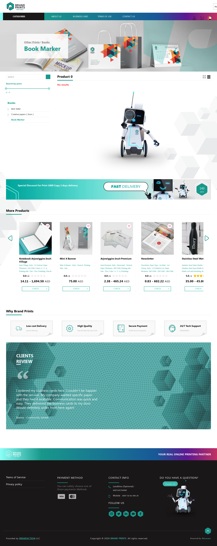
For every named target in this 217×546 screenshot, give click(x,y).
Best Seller (16, 108)
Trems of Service (15, 477)
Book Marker (18, 119)
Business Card (80, 16)
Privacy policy (14, 484)
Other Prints (32, 42)
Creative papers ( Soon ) (22, 114)
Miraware (206, 538)
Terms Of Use (105, 16)
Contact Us (129, 16)
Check (35, 288)
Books (46, 42)
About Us (56, 16)
